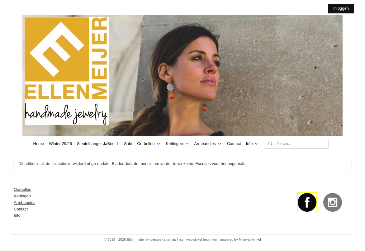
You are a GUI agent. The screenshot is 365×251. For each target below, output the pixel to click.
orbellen (24, 189)
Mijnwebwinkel (250, 239)
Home (38, 143)
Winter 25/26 (60, 143)
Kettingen (177, 143)
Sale (128, 143)
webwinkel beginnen (201, 239)
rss (181, 239)
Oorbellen (149, 143)
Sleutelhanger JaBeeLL (98, 143)
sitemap (170, 239)
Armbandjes (208, 143)
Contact (234, 143)
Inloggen (341, 8)
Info (252, 143)
